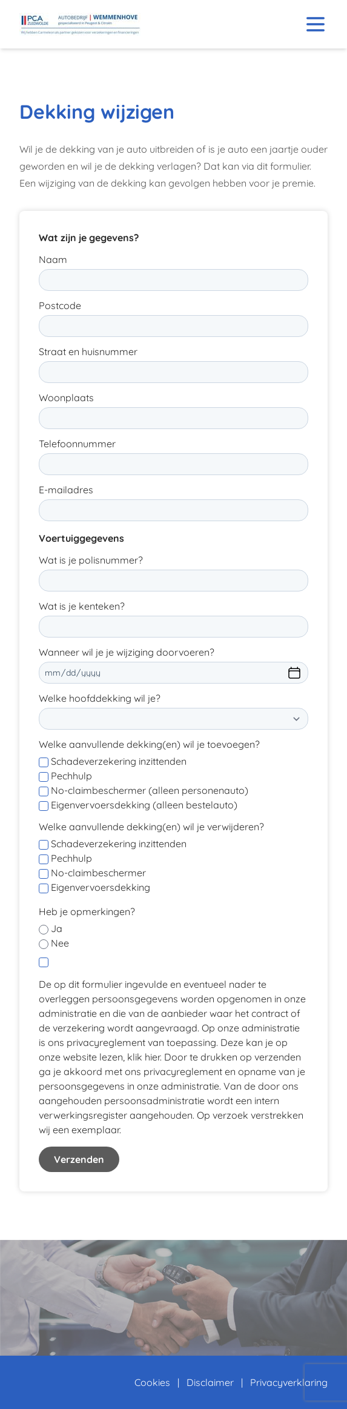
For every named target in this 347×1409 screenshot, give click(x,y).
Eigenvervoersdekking (100, 887)
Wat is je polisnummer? (91, 560)
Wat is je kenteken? (82, 606)
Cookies (152, 1382)
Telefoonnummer (77, 444)
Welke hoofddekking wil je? (99, 698)
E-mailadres (66, 490)
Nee (60, 943)
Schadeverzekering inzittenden (119, 761)
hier (152, 1057)
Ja (56, 928)
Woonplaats (66, 397)
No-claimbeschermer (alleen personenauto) (149, 790)
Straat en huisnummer (88, 351)
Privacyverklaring (289, 1382)
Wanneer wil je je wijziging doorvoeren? (126, 652)
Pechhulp (71, 776)
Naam (53, 259)
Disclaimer (210, 1382)
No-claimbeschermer (98, 873)
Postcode (60, 305)
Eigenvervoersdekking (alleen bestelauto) (144, 805)
